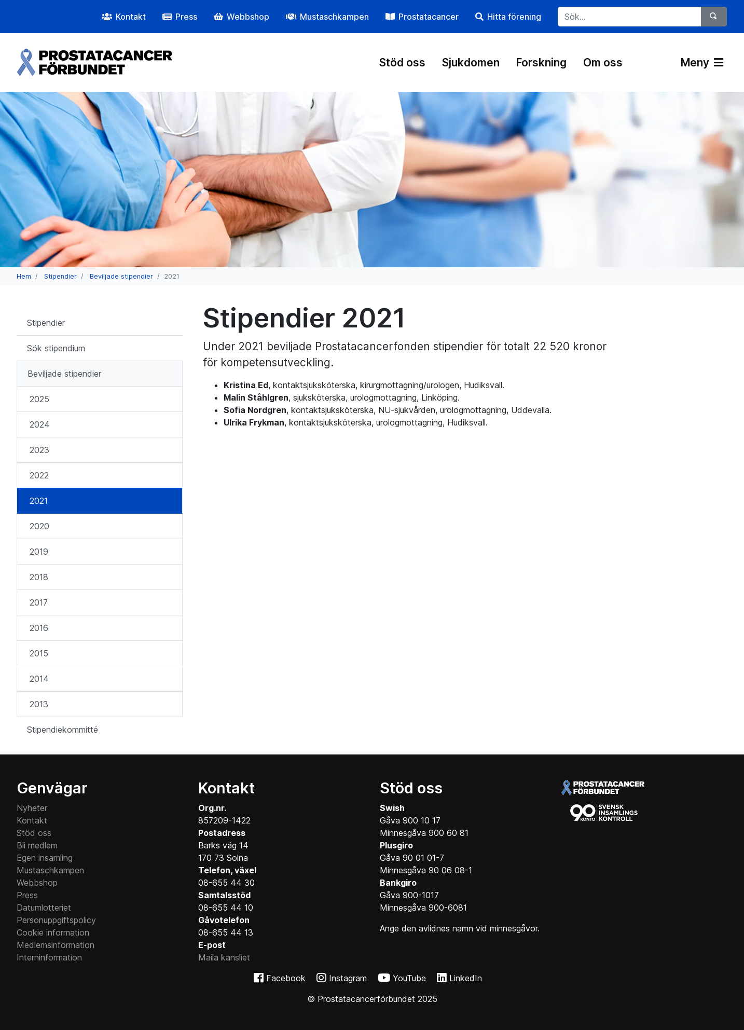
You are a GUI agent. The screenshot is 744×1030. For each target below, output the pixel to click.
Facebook (286, 978)
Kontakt (32, 820)
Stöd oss (402, 62)
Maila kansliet (224, 957)
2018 (39, 577)
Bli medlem (37, 845)
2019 (39, 551)
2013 (39, 704)
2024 (40, 424)
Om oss (603, 62)
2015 (39, 653)
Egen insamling (45, 858)
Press (27, 895)
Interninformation (49, 957)
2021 (39, 501)
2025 (39, 399)
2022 (39, 475)
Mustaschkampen (50, 870)
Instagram (348, 978)
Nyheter (32, 808)
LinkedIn (465, 978)
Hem (24, 276)
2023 (39, 450)
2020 (39, 526)
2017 (39, 602)
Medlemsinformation (55, 945)
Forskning (541, 62)
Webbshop (37, 882)
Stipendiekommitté (62, 729)
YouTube (409, 978)
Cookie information (53, 932)
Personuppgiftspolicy (56, 920)
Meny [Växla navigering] (702, 62)
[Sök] (714, 16)
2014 (39, 679)
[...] (629, 16)
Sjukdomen (471, 62)
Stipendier (60, 276)
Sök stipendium (56, 348)
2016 (39, 628)
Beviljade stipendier (121, 276)
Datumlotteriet (44, 907)
